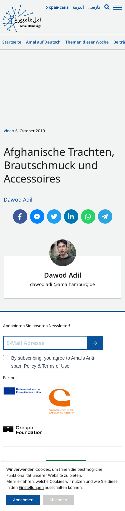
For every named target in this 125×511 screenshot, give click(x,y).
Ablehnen (58, 500)
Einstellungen (31, 487)
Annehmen (23, 500)
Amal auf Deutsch (43, 42)
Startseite (11, 42)
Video (9, 131)
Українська (57, 7)
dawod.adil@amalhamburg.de (62, 284)
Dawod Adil (18, 199)
